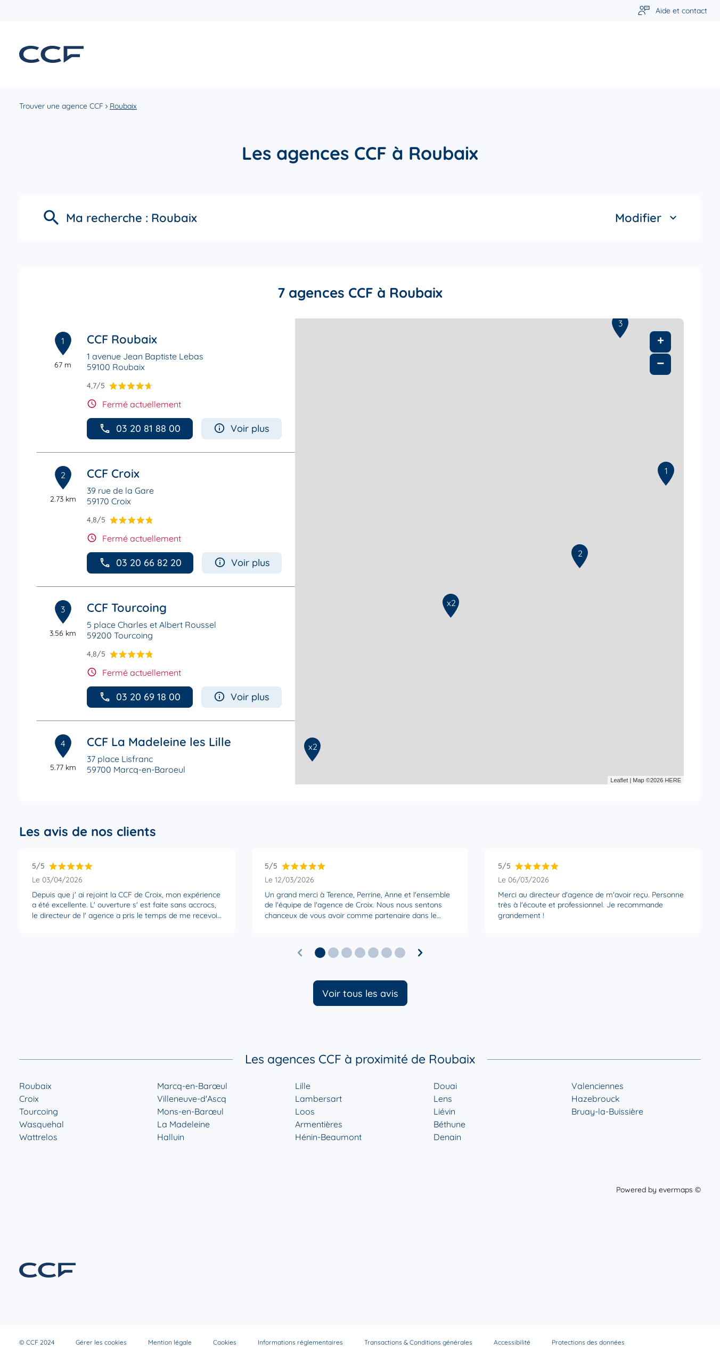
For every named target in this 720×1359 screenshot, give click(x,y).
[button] (320, 952)
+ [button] (660, 342)
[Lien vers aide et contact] (672, 11)
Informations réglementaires (300, 1342)
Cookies (224, 1342)
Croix (29, 1098)
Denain (447, 1137)
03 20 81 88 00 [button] (140, 428)
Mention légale (170, 1342)
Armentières (318, 1124)
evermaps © (680, 1189)
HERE (673, 780)
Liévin (444, 1111)
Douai (445, 1085)
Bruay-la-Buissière (607, 1111)
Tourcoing (38, 1111)
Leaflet (619, 780)
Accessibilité (512, 1342)
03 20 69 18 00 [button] (140, 697)
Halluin (170, 1137)
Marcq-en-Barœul (192, 1085)
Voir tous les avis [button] (360, 993)
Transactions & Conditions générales (418, 1342)
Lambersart (318, 1098)
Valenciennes (597, 1085)
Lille (302, 1085)
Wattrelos (38, 1137)
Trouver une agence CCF (61, 106)
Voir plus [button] (241, 428)
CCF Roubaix (122, 339)
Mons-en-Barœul (190, 1111)
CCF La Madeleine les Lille (159, 741)
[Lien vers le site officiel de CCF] (51, 54)
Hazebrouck (595, 1098)
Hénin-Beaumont (328, 1137)
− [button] (660, 364)
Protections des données (588, 1342)
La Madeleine (183, 1124)
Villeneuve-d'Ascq (191, 1098)
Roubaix (123, 106)
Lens (442, 1098)
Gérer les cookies (101, 1342)
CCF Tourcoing (127, 607)
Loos (305, 1111)
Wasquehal (41, 1124)
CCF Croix (113, 473)
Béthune (449, 1124)
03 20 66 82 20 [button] (140, 562)
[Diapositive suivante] (420, 952)
